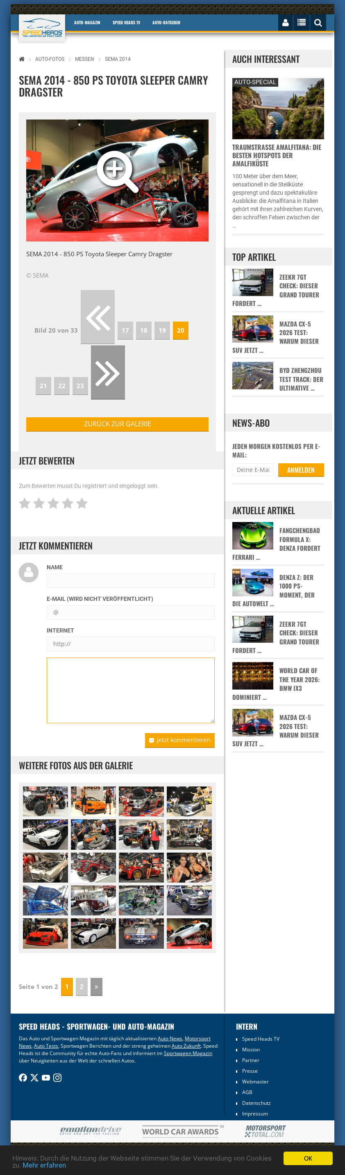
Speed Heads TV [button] (126, 22)
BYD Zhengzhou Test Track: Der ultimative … (301, 379)
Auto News (170, 1038)
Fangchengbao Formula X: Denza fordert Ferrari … (276, 543)
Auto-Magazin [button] (87, 22)
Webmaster (255, 1081)
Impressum (255, 1113)
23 (80, 386)
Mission (251, 1049)
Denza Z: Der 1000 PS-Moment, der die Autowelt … (273, 590)
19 (162, 330)
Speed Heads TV (260, 1038)
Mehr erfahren (44, 1165)
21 (43, 386)
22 (62, 386)
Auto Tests (46, 1045)
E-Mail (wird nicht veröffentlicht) (100, 599)
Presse (250, 1070)
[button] (40, 180)
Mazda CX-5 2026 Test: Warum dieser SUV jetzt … (275, 337)
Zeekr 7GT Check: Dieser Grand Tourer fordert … (275, 290)
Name (55, 567)
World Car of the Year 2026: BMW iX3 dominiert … (276, 683)
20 (180, 330)
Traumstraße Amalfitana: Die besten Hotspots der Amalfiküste (276, 155)
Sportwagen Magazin (188, 1053)
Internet (60, 630)
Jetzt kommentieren (180, 740)
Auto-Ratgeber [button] (166, 22)
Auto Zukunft (186, 1045)
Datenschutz (256, 1102)
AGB (247, 1092)
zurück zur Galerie (117, 423)
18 (144, 330)
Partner (250, 1060)
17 (125, 330)
